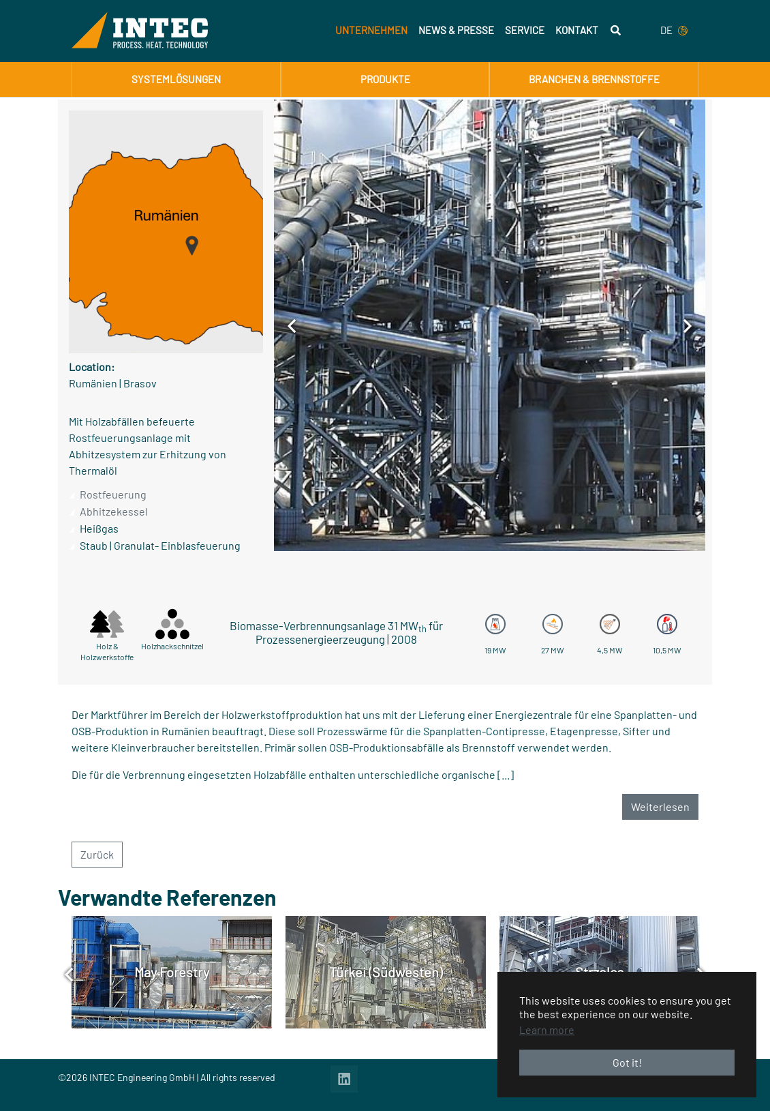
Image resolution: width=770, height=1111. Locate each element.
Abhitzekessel (114, 511)
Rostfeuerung (113, 494)
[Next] (687, 325)
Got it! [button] (627, 1062)
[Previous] (291, 325)
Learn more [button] (546, 1029)
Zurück (97, 854)
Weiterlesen (660, 806)
